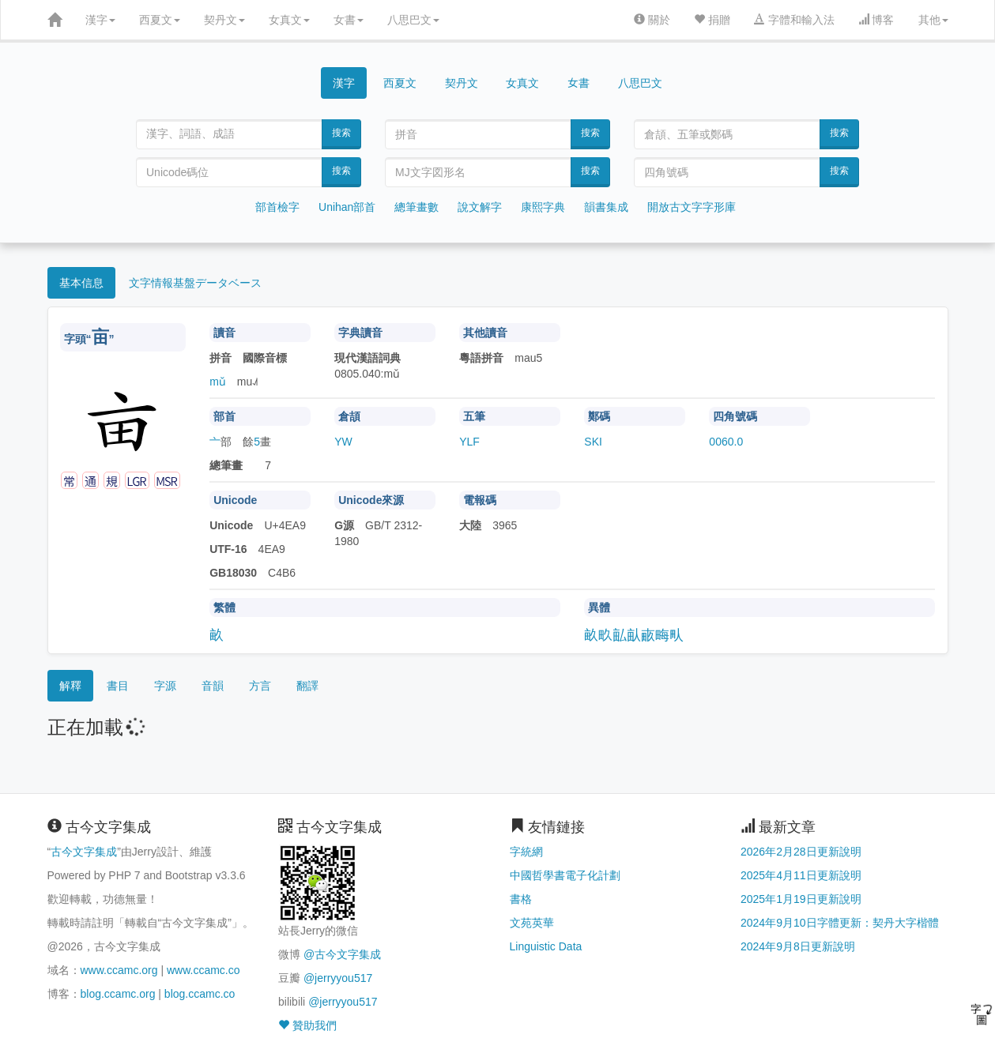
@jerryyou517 (337, 978)
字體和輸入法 (794, 19)
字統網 (526, 851)
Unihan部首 (346, 207)
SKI (593, 441)
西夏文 (159, 19)
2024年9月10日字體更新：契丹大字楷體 (840, 922)
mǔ (217, 381)
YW (343, 441)
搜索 (341, 132)
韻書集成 (606, 207)
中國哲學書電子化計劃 (565, 875)
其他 (933, 19)
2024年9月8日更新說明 (798, 946)
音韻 (213, 685)
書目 (118, 685)
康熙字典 (543, 207)
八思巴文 (413, 19)
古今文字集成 (84, 851)
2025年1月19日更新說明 (801, 899)
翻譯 (307, 685)
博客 (876, 19)
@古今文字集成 (342, 954)
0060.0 (726, 441)
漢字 (100, 19)
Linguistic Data (546, 946)
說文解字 (480, 207)
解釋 (70, 685)
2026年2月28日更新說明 (801, 851)
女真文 (289, 19)
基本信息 (81, 282)
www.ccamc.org (119, 970)
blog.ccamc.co (199, 993)
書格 (521, 899)
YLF (469, 441)
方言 (260, 685)
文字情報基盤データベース (195, 282)
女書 (349, 19)
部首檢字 (277, 207)
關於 (652, 19)
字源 (165, 685)
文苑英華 (532, 922)
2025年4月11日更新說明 (801, 875)
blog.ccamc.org (118, 993)
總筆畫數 (416, 207)
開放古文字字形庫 (691, 207)
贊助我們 (307, 1025)
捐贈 (712, 19)
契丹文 (224, 19)
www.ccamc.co (203, 970)
